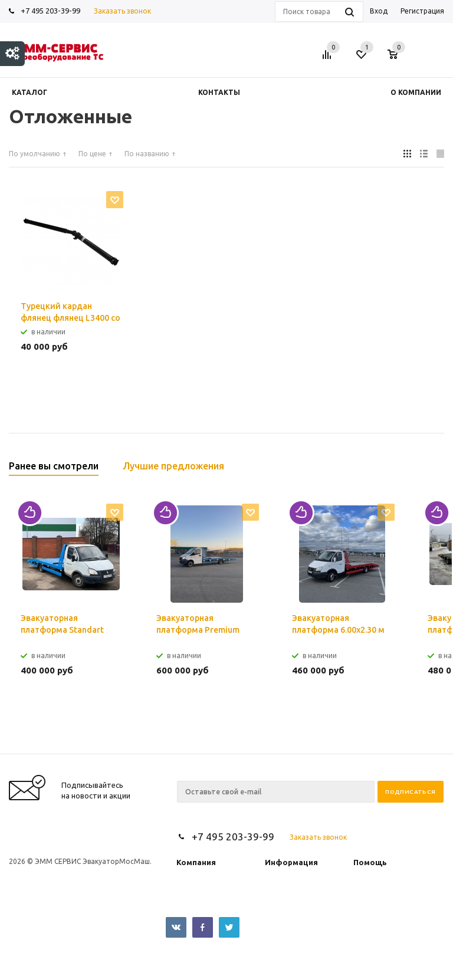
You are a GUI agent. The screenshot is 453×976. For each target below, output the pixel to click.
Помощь (370, 862)
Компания (196, 862)
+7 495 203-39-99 (50, 10)
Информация (291, 862)
